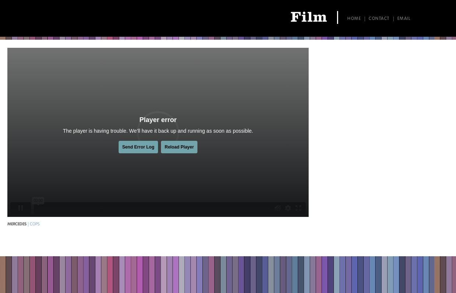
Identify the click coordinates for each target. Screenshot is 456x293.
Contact (379, 19)
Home (354, 19)
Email (404, 19)
